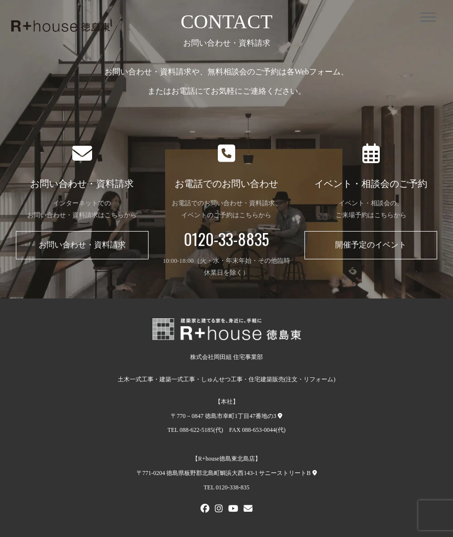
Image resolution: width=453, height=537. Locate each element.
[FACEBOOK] (205, 509)
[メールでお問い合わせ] (248, 509)
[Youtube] (233, 509)
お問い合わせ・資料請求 (82, 244)
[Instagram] (219, 509)
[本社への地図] (280, 416)
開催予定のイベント (370, 244)
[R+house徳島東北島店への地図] (314, 473)
